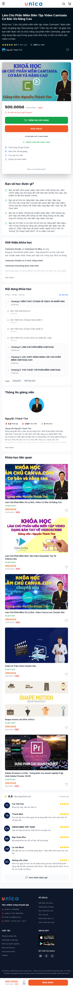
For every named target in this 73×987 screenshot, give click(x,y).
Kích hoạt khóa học (46, 911)
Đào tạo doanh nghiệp (10, 944)
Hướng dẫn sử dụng (46, 907)
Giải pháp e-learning (10, 940)
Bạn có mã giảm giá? (36, 169)
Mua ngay (36, 129)
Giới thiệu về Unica (46, 903)
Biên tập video (30, 381)
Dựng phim (17, 381)
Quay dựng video (8, 951)
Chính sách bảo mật (46, 922)
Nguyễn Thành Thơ (14, 50)
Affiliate (5, 955)
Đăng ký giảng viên (9, 936)
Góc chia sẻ (43, 915)
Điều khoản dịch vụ (46, 918)
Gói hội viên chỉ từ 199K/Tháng (36, 136)
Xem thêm (9, 277)
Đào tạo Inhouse (8, 948)
